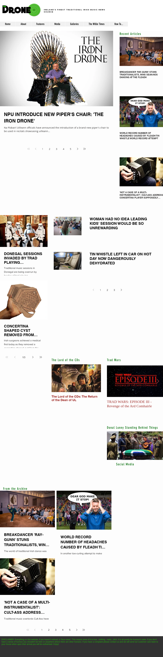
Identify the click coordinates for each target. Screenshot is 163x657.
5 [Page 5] (70, 149)
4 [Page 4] (63, 149)
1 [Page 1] (42, 149)
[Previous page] (36, 149)
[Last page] (84, 149)
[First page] (29, 149)
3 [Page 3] (56, 149)
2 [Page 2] (49, 149)
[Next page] (78, 149)
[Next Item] (95, 378)
